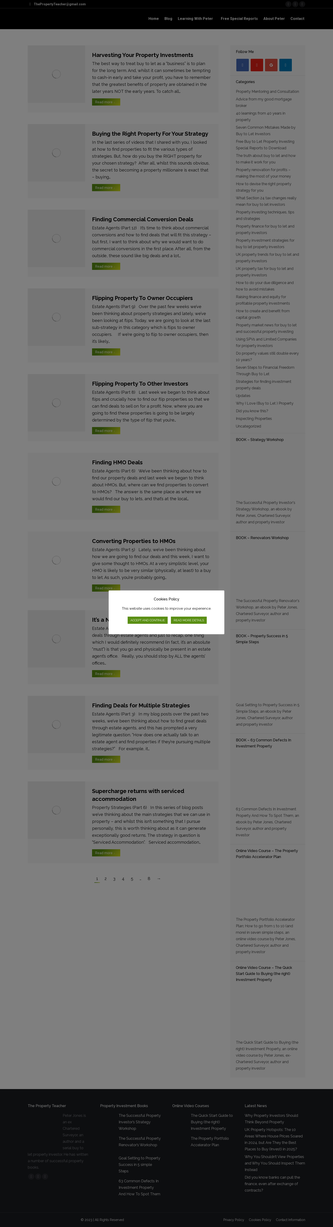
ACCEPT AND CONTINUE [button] (147, 620)
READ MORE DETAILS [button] (189, 620)
